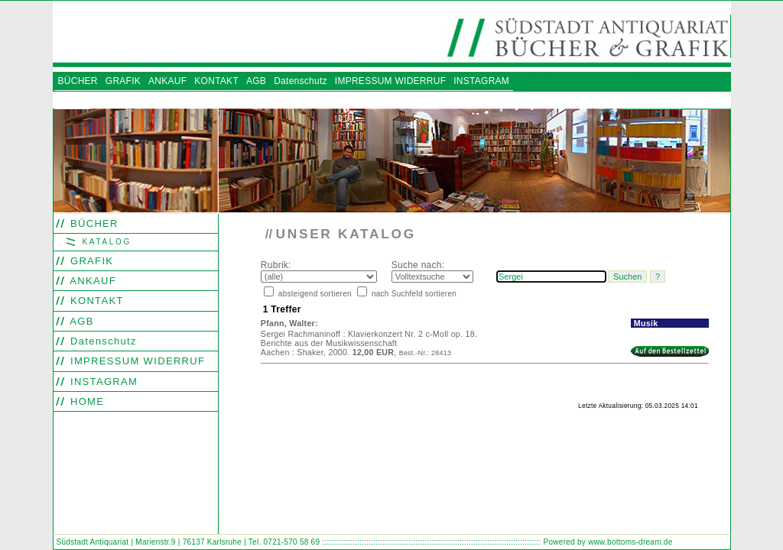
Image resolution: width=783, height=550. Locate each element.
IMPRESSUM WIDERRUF (136, 361)
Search (269, 437)
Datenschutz (102, 341)
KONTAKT (95, 300)
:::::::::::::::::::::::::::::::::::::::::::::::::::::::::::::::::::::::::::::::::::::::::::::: (431, 542)
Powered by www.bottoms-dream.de (608, 542)
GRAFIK (90, 261)
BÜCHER (93, 223)
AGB (80, 321)
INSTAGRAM (102, 381)
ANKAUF (91, 280)
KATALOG (105, 242)
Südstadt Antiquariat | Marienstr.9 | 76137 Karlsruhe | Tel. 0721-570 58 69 (188, 542)
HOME (85, 401)
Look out (327, 437)
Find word (296, 437)
